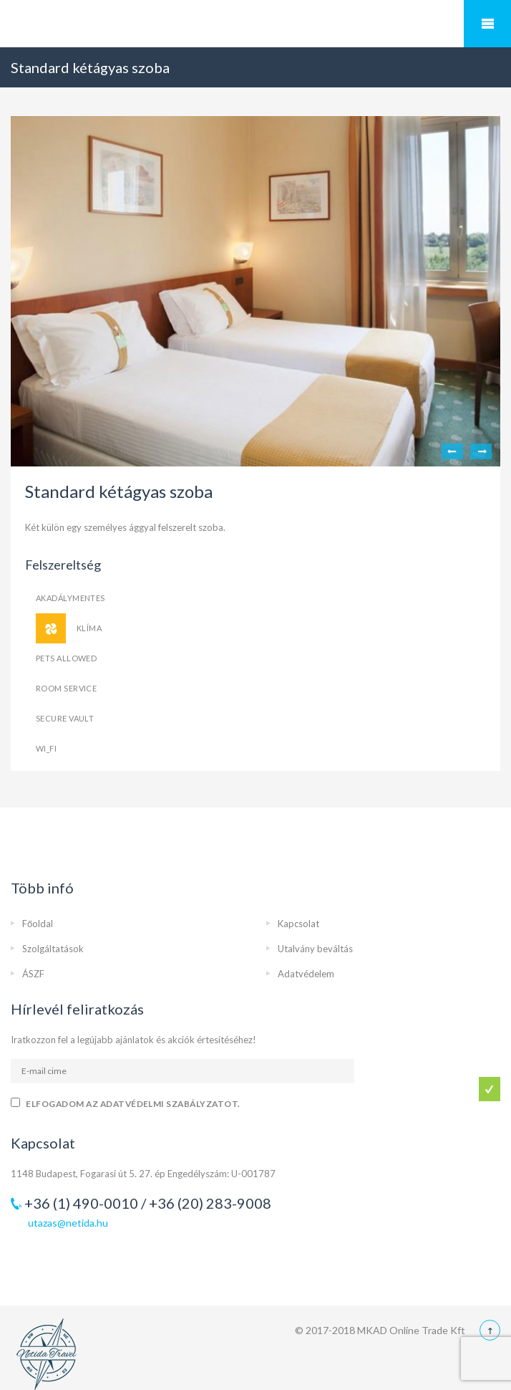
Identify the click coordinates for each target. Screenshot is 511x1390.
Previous (452, 451)
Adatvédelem (306, 973)
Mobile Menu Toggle (487, 23)
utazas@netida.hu (68, 1223)
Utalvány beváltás (315, 948)
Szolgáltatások (53, 948)
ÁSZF (33, 973)
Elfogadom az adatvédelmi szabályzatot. (133, 1103)
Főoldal (37, 923)
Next (481, 451)
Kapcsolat (298, 923)
